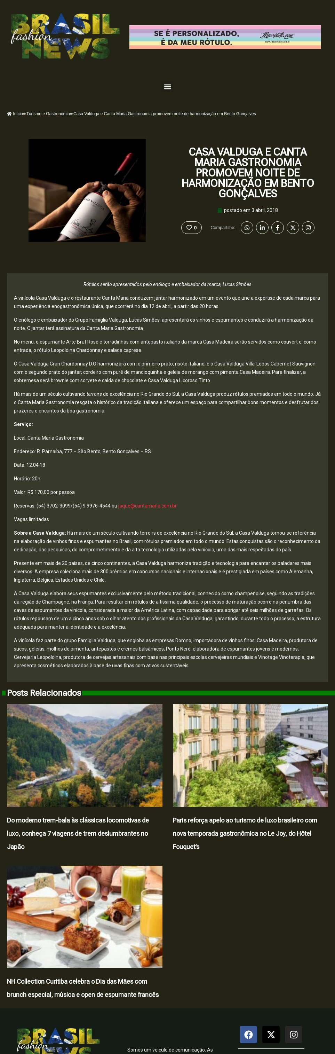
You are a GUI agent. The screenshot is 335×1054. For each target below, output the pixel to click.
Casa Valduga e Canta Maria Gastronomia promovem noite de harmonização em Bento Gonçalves (248, 173)
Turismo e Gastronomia (48, 113)
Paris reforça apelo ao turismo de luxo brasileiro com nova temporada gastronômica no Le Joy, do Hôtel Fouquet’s (245, 833)
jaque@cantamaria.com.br (147, 506)
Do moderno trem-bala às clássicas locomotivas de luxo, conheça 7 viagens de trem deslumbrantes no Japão (78, 833)
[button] (167, 86)
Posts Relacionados (44, 693)
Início (15, 113)
